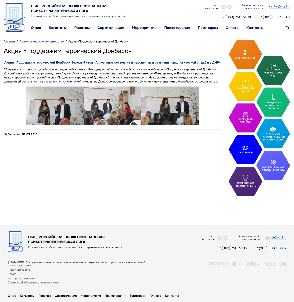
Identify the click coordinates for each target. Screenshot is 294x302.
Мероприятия (144, 27)
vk (229, 7)
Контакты (255, 27)
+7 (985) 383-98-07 (274, 17)
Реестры (82, 27)
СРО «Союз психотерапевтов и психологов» (273, 136)
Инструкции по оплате (21, 278)
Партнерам (208, 27)
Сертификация (110, 27)
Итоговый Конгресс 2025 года (273, 72)
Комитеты (58, 27)
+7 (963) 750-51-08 (236, 17)
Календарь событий (246, 121)
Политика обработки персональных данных (34, 282)
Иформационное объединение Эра (273, 169)
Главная (9, 41)
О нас (36, 27)
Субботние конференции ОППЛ (245, 88)
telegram (223, 7)
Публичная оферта (19, 269)
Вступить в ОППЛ (246, 57)
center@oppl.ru (279, 6)
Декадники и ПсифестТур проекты (273, 105)
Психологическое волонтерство (41, 41)
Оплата (232, 27)
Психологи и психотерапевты (245, 185)
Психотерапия (177, 27)
